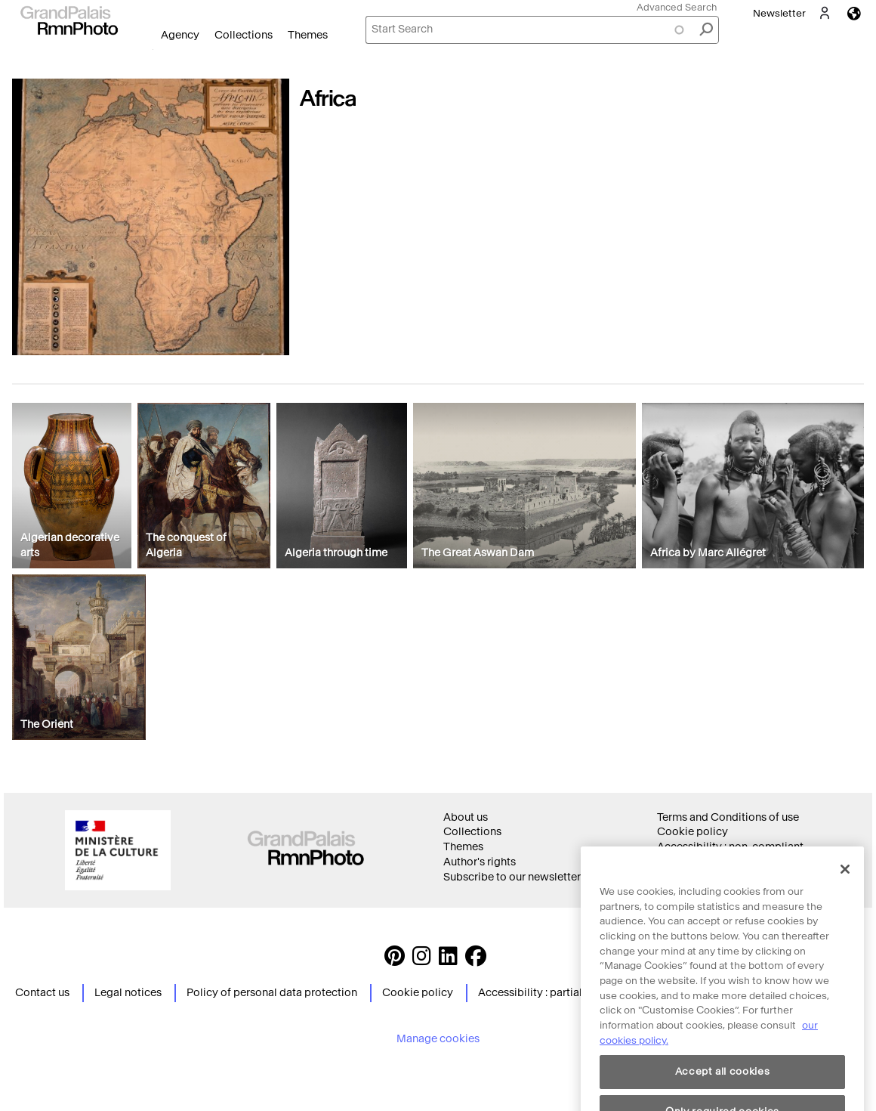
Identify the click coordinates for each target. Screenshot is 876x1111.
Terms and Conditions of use (728, 817)
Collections (243, 35)
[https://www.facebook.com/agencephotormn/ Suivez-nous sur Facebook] (475, 960)
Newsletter (779, 13)
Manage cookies (438, 1038)
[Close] (845, 891)
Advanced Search (677, 7)
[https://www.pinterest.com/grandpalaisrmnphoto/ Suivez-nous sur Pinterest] (394, 960)
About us (465, 817)
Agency (180, 35)
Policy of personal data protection (272, 992)
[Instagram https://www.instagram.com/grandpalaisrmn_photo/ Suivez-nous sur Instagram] (421, 960)
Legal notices (128, 992)
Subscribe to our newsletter (512, 877)
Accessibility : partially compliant (561, 992)
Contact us (42, 992)
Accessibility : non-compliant (730, 847)
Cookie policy (692, 831)
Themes (308, 35)
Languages (854, 13)
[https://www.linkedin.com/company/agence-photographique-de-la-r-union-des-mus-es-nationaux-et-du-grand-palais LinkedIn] (448, 960)
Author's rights (479, 862)
